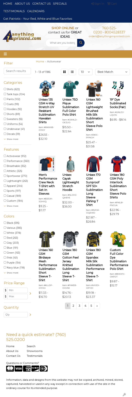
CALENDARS (36, 11)
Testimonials (34, 355)
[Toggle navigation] (5, 54)
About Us (12, 351)
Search (31, 346)
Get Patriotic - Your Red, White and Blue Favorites (37, 18)
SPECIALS (60, 3)
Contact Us (13, 355)
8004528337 (115, 32)
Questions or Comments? (22, 363)
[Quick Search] (61, 43)
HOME (7, 3)
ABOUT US (22, 3)
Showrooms (34, 351)
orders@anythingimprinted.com (109, 36)
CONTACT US (41, 3)
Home (10, 346)
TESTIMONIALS (14, 11)
